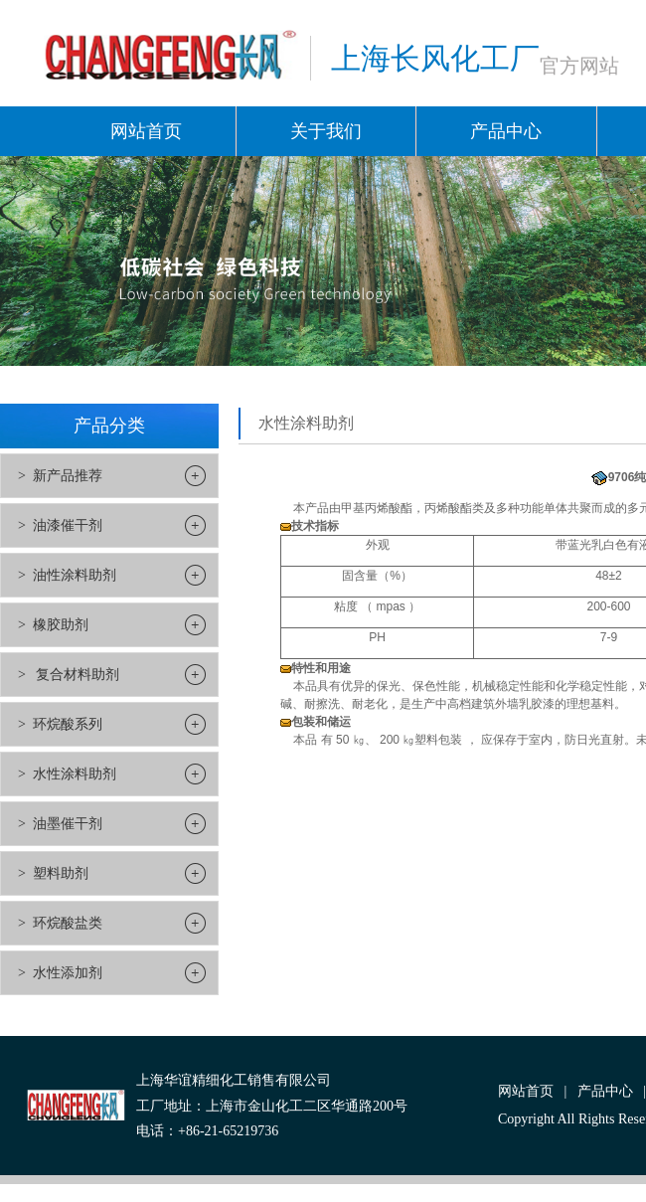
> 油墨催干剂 (60, 823)
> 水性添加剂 (60, 972)
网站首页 (146, 131)
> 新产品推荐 (60, 475)
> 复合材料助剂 (68, 674)
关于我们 (326, 131)
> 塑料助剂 (53, 873)
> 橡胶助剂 (53, 624)
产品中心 (506, 131)
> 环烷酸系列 (60, 724)
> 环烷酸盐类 (60, 923)
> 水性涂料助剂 (67, 774)
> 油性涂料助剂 (67, 575)
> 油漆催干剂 (60, 525)
